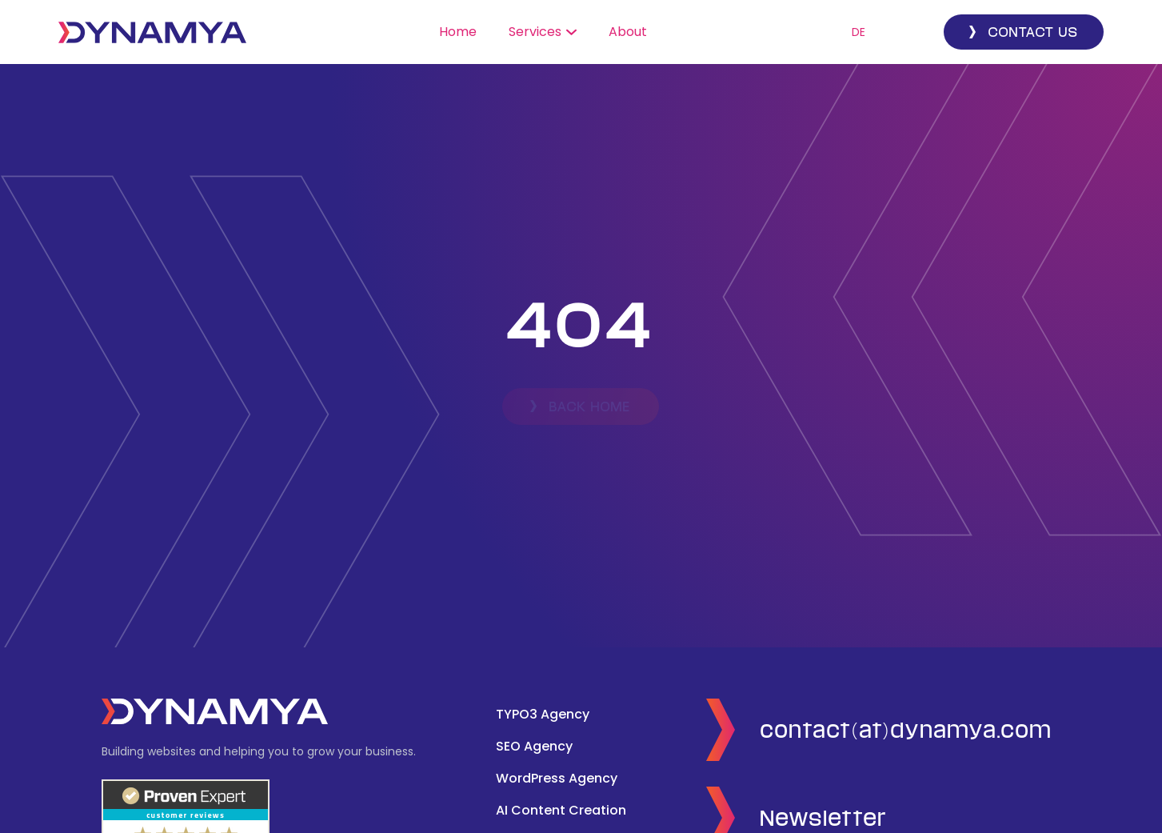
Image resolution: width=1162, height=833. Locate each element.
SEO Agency (534, 746)
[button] (543, 32)
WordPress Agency (556, 778)
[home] (152, 32)
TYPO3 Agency (542, 714)
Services (535, 31)
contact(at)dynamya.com (906, 730)
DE (858, 32)
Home (458, 31)
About (628, 31)
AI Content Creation (561, 810)
